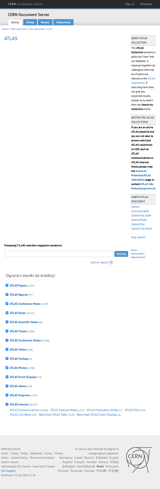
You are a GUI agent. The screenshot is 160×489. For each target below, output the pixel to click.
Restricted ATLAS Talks (53, 414)
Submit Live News (141, 228)
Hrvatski (91, 462)
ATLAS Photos (18, 368)
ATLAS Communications (25, 410)
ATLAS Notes (18, 313)
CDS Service (24, 466)
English (114, 457)
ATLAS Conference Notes (25, 304)
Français (79, 462)
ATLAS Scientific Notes (24, 322)
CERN (25, 4)
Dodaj (30, 22)
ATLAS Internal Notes (63, 410)
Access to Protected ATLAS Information (141, 175)
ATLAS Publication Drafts (102, 410)
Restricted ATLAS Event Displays (97, 414)
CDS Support (8, 471)
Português (112, 466)
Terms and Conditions (42, 457)
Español (67, 462)
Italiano (103, 462)
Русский (63, 471)
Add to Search (99, 262)
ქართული (69, 466)
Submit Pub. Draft (141, 215)
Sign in (129, 4)
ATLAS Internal (19, 404)
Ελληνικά (102, 457)
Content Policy (19, 457)
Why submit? (138, 237)
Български (66, 457)
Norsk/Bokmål (86, 466)
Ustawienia (63, 22)
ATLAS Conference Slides (25, 340)
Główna (5, 29)
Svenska (89, 471)
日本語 (114, 462)
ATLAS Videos (18, 349)
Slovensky (76, 471)
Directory (146, 4)
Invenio (14, 462)
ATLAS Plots (132, 410)
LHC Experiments (36, 29)
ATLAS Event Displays (23, 377)
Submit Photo (139, 220)
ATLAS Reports (19, 294)
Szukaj (15, 22)
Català (78, 457)
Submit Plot (138, 224)
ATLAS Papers (18, 285)
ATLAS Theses (18, 331)
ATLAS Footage (19, 359)
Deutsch (89, 457)
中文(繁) (113, 471)
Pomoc (45, 22)
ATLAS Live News (20, 414)
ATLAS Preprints (20, 395)
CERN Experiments (19, 29)
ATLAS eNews (18, 386)
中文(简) (101, 471)
